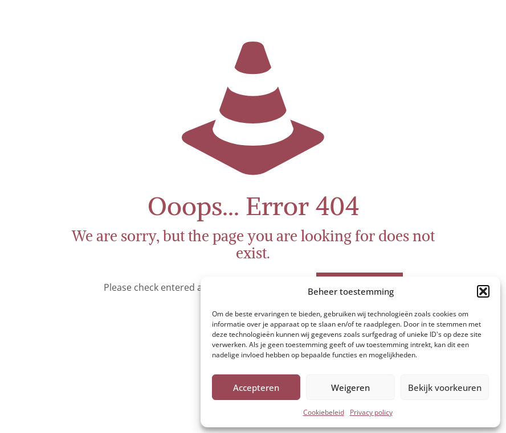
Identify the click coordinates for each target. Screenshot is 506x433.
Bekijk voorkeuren (444, 387)
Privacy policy (371, 412)
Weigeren (350, 387)
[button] (483, 291)
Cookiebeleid (323, 412)
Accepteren (256, 387)
